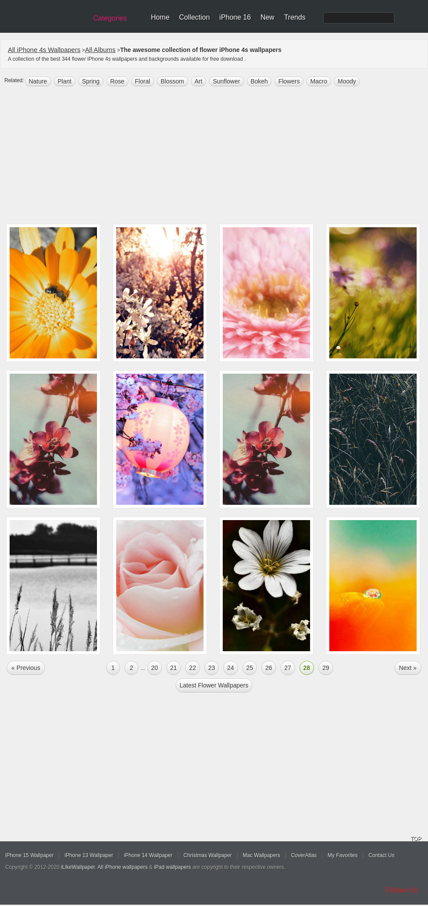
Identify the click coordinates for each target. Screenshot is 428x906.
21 (173, 667)
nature (38, 81)
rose (117, 81)
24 (230, 667)
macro (318, 81)
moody (347, 81)
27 (287, 667)
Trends (294, 17)
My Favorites (343, 855)
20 (154, 667)
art (199, 81)
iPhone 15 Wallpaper (29, 855)
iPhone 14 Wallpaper (148, 855)
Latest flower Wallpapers (213, 685)
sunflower (226, 81)
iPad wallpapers (172, 867)
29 (325, 667)
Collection (194, 17)
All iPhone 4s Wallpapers (44, 49)
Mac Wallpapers (261, 855)
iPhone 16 (235, 17)
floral (142, 81)
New (267, 17)
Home (160, 17)
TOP (416, 839)
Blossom (172, 81)
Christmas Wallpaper (207, 855)
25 (249, 667)
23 (211, 667)
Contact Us (381, 855)
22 (192, 667)
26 (268, 667)
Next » (408, 667)
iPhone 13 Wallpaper (89, 855)
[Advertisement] (214, 156)
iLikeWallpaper (78, 867)
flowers (289, 81)
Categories (110, 18)
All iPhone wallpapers (122, 867)
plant (65, 81)
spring (91, 81)
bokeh (259, 81)
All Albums (100, 49)
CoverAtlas (304, 855)
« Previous (25, 667)
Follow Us (402, 890)
